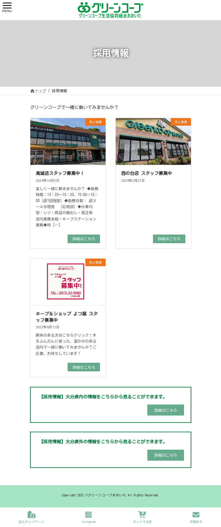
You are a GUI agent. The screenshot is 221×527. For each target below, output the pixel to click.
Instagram (88, 517)
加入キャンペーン (31, 517)
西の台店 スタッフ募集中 (146, 173)
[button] (165, 410)
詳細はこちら (83, 239)
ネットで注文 (142, 517)
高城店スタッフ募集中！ (60, 173)
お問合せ (196, 517)
